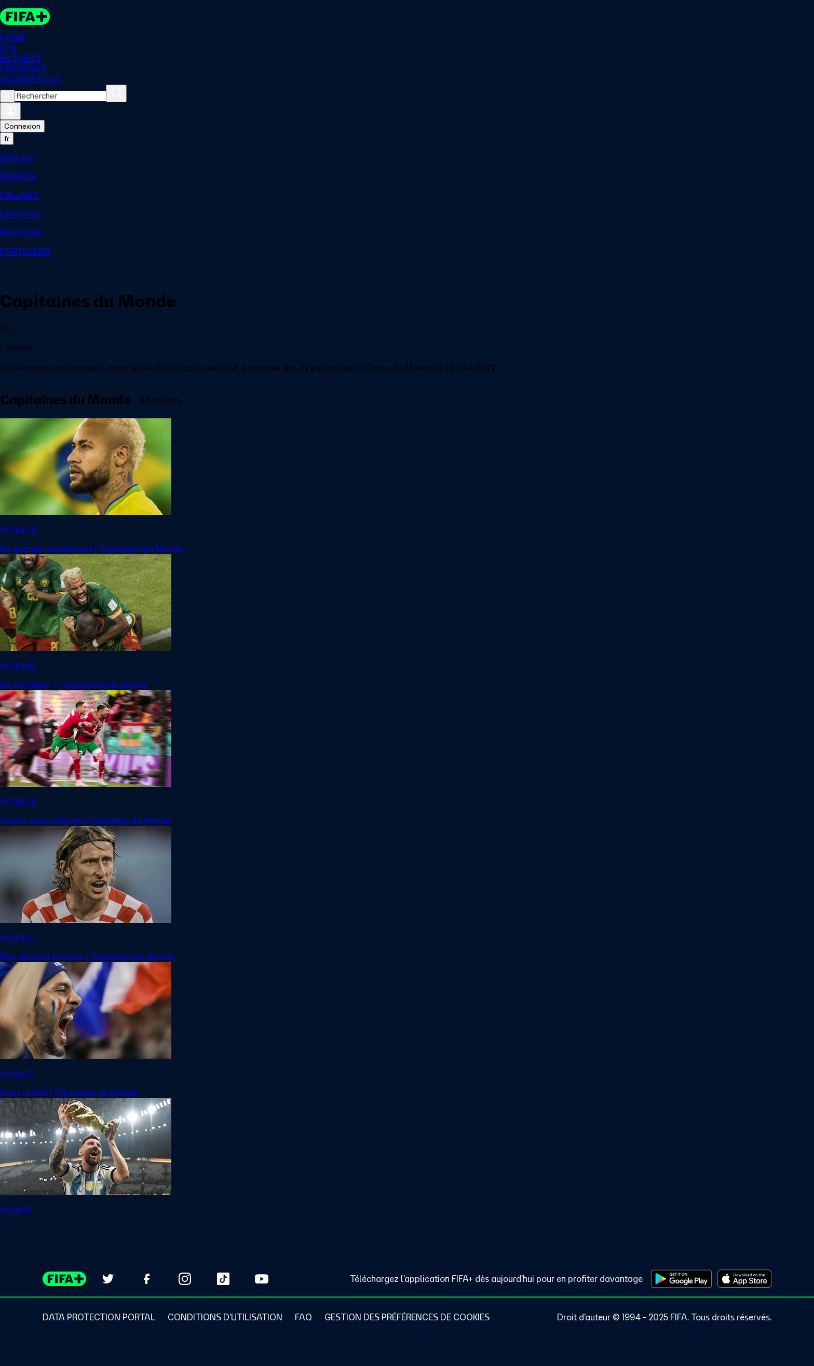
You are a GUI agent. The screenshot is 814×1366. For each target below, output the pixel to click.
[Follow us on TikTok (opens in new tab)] (223, 1278)
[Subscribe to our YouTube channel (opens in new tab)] (261, 1278)
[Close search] (7, 96)
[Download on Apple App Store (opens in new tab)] (744, 1278)
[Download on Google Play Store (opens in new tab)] (681, 1278)
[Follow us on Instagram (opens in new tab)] (184, 1278)
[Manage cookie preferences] (407, 1317)
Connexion (22, 126)
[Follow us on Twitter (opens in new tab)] (108, 1278)
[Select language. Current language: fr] (6, 139)
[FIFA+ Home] (25, 16)
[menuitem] (407, 159)
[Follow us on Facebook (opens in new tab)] (146, 1278)
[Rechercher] (116, 94)
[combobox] (60, 96)
